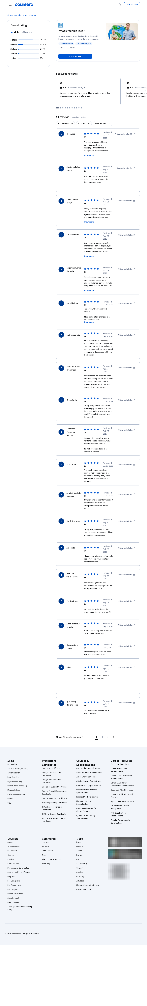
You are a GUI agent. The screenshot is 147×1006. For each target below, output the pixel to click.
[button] (70, 737)
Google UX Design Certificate (54, 798)
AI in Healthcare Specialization (89, 781)
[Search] (120, 4)
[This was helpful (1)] (125, 168)
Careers (10, 855)
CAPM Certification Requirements (119, 770)
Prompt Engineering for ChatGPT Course (86, 810)
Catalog (10, 859)
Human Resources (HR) (17, 785)
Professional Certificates (18, 868)
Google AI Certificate (51, 768)
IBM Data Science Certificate (54, 814)
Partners (45, 846)
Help (78, 859)
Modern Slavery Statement (87, 885)
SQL (9, 803)
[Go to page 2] (102, 737)
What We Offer (13, 846)
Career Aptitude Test (120, 764)
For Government (14, 885)
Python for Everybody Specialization (85, 817)
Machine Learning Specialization (83, 803)
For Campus (12, 889)
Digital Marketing (14, 781)
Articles (79, 872)
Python (10, 798)
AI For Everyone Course (86, 776)
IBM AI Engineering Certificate (54, 802)
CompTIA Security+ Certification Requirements (122, 784)
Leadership (12, 850)
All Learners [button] (63, 123)
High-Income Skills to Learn (122, 801)
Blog (44, 855)
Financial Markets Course (87, 797)
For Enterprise (13, 880)
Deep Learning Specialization (88, 785)
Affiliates (80, 880)
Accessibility (81, 863)
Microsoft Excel (13, 790)
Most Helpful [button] (100, 123)
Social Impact (13, 898)
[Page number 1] (96, 737)
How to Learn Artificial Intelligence (120, 807)
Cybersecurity (13, 772)
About (10, 842)
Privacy (79, 855)
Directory (80, 876)
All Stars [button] (81, 123)
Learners (46, 842)
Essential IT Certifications (122, 790)
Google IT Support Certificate (54, 786)
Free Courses (13, 902)
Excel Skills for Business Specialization (86, 791)
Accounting (12, 764)
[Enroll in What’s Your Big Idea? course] (75, 56)
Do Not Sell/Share (83, 889)
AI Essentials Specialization (88, 768)
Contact (79, 868)
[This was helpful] (126, 201)
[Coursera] (24, 4)
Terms (79, 850)
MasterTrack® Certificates (18, 872)
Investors (80, 846)
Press (78, 842)
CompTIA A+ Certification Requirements (121, 777)
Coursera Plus (13, 863)
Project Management (16, 794)
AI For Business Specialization (89, 772)
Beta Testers (47, 850)
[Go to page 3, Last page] (108, 737)
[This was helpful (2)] (125, 134)
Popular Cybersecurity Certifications (120, 821)
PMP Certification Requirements (118, 814)
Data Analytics (13, 777)
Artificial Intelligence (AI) (17, 768)
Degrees (11, 876)
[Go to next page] (113, 737)
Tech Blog (46, 863)
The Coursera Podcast (51, 859)
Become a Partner (15, 893)
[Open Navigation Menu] (10, 4)
